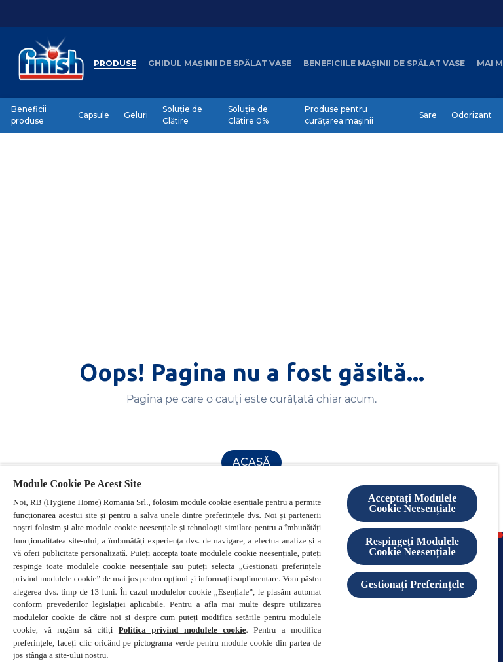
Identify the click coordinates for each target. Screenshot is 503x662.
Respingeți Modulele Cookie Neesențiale (412, 546)
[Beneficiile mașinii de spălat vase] (384, 63)
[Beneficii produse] (37, 115)
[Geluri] (136, 115)
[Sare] (428, 115)
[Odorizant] (472, 115)
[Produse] (115, 63)
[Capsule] (93, 115)
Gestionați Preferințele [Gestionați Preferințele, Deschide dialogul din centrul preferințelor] (412, 584)
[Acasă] (251, 462)
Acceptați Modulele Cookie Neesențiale (412, 503)
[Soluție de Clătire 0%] (259, 115)
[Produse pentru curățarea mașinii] (354, 115)
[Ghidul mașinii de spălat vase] (219, 63)
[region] (249, 563)
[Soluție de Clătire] (188, 115)
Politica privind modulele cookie (182, 629)
